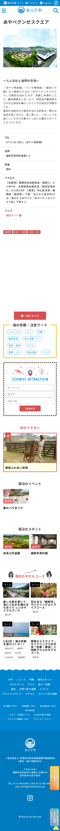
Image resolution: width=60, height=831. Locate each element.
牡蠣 (40, 331)
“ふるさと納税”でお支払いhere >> (55, 778)
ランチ (46, 352)
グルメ (31, 684)
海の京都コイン (14, 2)
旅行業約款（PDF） (48, 706)
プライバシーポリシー (43, 719)
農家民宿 (13, 338)
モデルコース (17, 684)
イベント (44, 689)
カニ (29, 331)
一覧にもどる (30, 315)
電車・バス (14, 352)
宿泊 (13, 689)
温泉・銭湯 (14, 345)
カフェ (30, 345)
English (46, 2)
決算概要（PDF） (29, 706)
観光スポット (45, 679)
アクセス (31, 2)
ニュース (21, 679)
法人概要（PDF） (10, 706)
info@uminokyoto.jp (33, 786)
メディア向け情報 (47, 694)
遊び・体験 (44, 684)
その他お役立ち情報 (42, 715)
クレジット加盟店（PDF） (19, 719)
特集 (31, 679)
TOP (10, 679)
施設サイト (13, 215)
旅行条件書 (30, 710)
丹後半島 (31, 352)
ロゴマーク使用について (19, 715)
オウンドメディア (12, 694)
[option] (30, 48)
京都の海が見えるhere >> (55, 817)
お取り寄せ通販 (27, 689)
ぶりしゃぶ (14, 331)
